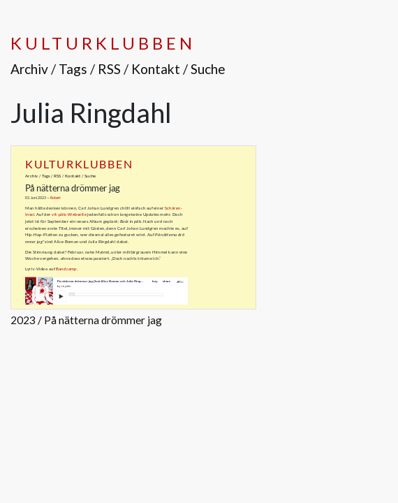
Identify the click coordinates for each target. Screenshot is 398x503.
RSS (109, 69)
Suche (208, 69)
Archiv (29, 69)
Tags (73, 69)
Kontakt (155, 69)
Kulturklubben (102, 43)
